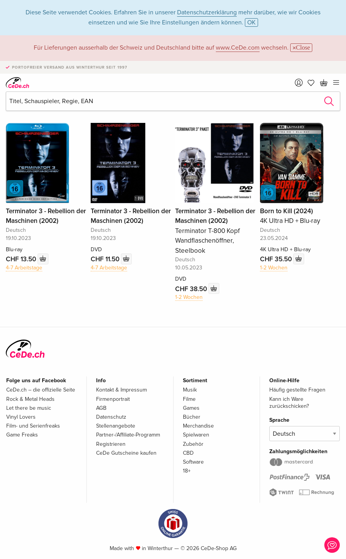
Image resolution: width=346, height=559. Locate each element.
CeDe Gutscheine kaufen (126, 453)
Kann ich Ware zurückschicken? (289, 402)
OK (251, 22)
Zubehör (193, 444)
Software (193, 462)
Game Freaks (22, 434)
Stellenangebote (115, 426)
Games (191, 408)
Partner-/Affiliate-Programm (128, 434)
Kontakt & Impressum (121, 389)
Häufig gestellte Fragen (297, 389)
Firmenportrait (113, 399)
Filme (189, 399)
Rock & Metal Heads (30, 399)
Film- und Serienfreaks (33, 426)
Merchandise (198, 426)
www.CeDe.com (238, 48)
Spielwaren (196, 434)
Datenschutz (111, 417)
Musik (190, 389)
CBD (188, 453)
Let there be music (28, 408)
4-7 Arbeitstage (24, 267)
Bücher (191, 417)
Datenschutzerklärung (207, 12)
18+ (187, 471)
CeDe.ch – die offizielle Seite (40, 389)
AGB (101, 408)
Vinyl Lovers (21, 417)
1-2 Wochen (189, 297)
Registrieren (111, 444)
